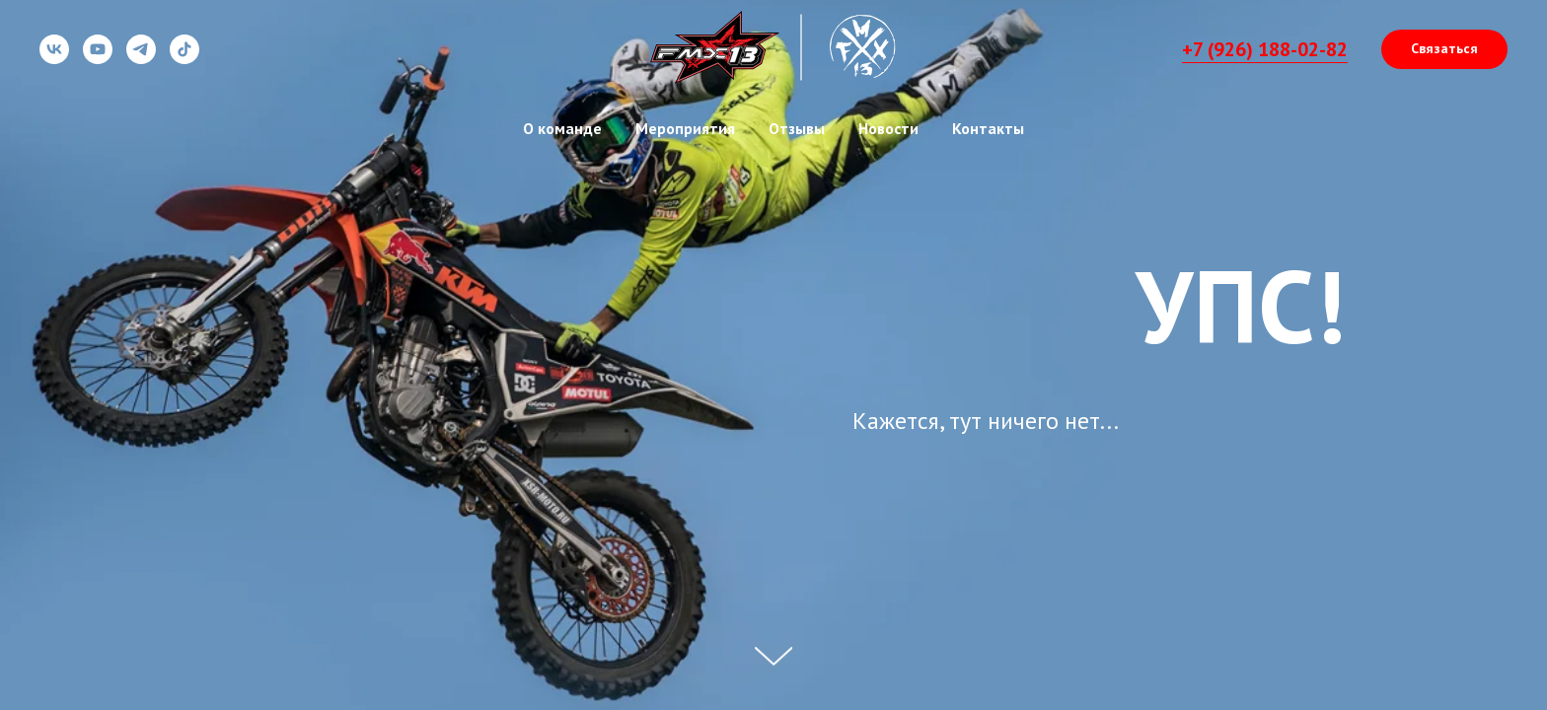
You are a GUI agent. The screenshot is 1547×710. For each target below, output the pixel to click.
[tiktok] (184, 58)
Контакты (988, 128)
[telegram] (141, 58)
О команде (562, 128)
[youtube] (97, 58)
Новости (888, 128)
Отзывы (797, 128)
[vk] (54, 58)
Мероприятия (685, 128)
